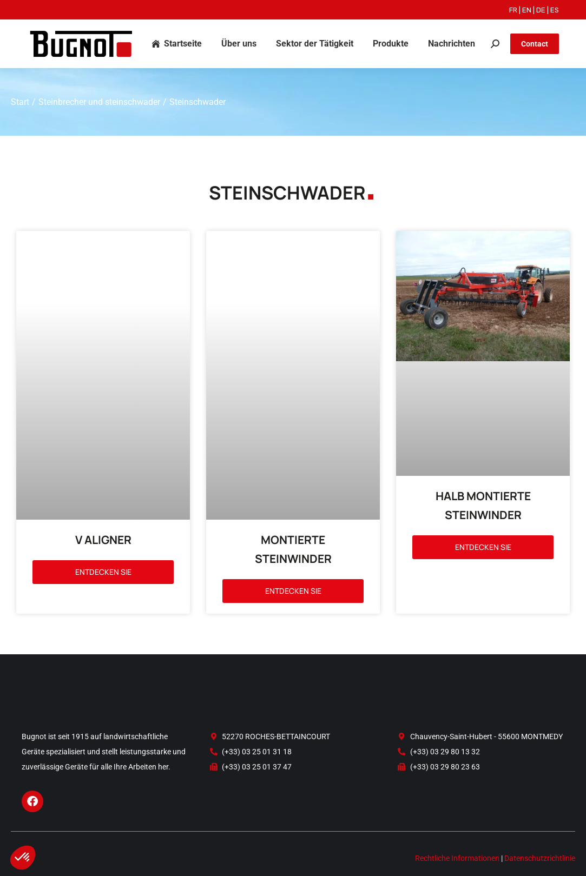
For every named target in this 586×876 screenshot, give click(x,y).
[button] (23, 858)
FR (513, 10)
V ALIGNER (103, 480)
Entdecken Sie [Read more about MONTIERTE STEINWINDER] (293, 529)
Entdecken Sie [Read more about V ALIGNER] (103, 513)
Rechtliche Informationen (457, 814)
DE (540, 10)
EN (526, 10)
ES (554, 10)
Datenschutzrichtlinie (539, 814)
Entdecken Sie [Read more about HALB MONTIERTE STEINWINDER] (483, 547)
